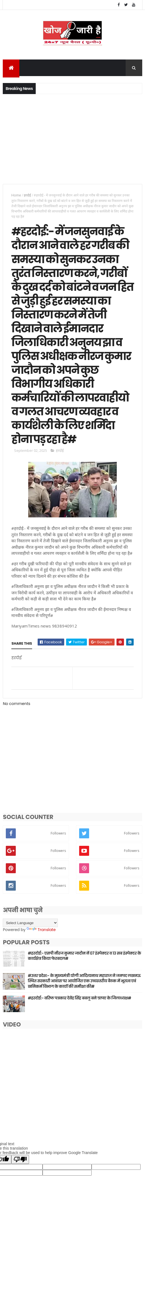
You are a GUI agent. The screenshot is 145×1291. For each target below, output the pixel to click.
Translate (41, 974)
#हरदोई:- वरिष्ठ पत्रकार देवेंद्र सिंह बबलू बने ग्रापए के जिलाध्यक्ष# (79, 1042)
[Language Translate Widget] (30, 967)
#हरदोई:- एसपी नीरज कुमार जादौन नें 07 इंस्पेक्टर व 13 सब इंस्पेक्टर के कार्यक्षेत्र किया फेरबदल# (84, 1000)
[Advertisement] (72, 139)
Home (16, 196)
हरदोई (27, 196)
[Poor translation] (20, 1204)
